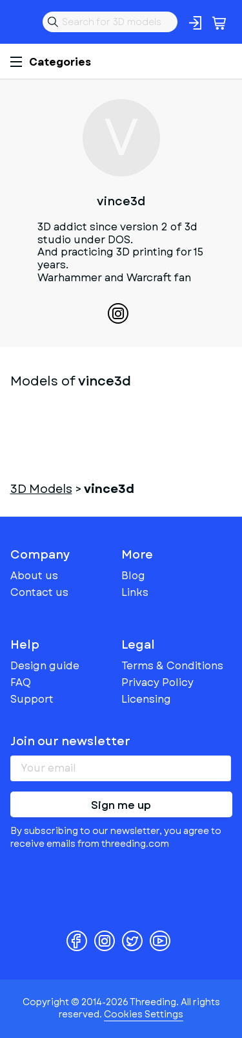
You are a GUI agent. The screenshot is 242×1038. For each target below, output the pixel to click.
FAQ (20, 682)
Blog (133, 575)
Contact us (39, 592)
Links (134, 592)
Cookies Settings (143, 1014)
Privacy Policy (157, 682)
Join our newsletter (70, 741)
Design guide (44, 665)
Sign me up (121, 805)
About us (34, 575)
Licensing (146, 699)
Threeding (20, 22)
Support (32, 699)
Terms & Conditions (172, 665)
